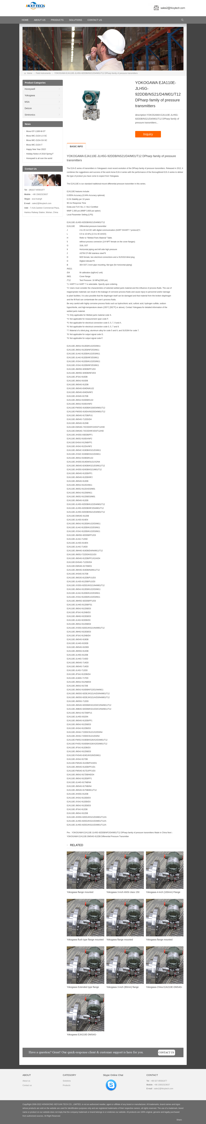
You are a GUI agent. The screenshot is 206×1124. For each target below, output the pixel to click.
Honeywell (30, 89)
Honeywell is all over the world (39, 158)
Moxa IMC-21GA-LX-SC (36, 136)
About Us (39, 20)
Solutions (75, 20)
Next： (170, 832)
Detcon (28, 108)
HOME (25, 20)
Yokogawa (30, 95)
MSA (27, 102)
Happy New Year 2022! (36, 149)
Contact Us (95, 20)
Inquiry (148, 134)
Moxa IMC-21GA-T (34, 145)
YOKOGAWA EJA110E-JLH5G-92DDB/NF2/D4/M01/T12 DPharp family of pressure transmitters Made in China (119, 832)
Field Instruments (43, 73)
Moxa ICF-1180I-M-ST (35, 131)
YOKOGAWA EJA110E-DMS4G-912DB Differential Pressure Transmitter (98, 836)
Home (29, 73)
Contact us (27, 1085)
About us (26, 1081)
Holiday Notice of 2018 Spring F (39, 154)
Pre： (69, 832)
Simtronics (30, 114)
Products (57, 20)
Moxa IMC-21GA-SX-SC (36, 140)
